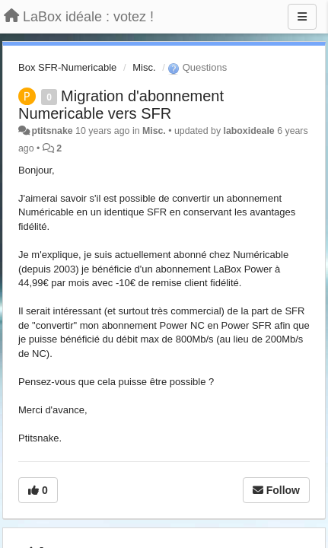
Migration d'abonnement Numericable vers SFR (121, 105)
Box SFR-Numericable (67, 67)
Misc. (143, 67)
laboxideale (249, 131)
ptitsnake (51, 131)
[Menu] (302, 17)
